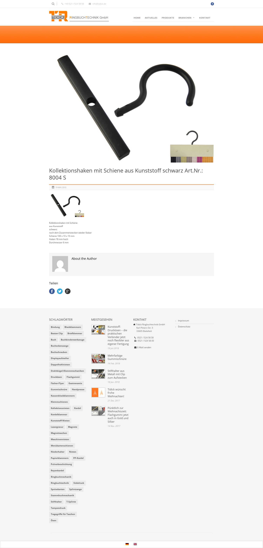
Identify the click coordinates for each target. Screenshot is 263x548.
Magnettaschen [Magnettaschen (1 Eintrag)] (59, 433)
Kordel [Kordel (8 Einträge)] (77, 408)
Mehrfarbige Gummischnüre (117, 357)
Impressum (183, 320)
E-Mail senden (144, 347)
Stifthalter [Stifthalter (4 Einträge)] (56, 501)
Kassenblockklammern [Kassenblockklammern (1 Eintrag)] (63, 395)
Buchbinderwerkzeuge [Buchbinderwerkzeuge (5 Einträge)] (72, 339)
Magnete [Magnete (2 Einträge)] (72, 426)
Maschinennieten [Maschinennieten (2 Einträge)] (60, 439)
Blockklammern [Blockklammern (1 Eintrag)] (73, 327)
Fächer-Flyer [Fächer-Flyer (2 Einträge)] (57, 383)
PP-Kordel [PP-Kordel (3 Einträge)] (78, 458)
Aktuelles (151, 17)
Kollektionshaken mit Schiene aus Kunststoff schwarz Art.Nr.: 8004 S (126, 174)
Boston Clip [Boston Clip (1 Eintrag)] (57, 333)
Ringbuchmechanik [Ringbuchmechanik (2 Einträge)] (61, 476)
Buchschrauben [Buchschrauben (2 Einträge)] (59, 352)
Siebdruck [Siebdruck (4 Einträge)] (78, 482)
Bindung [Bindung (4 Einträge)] (55, 327)
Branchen (186, 17)
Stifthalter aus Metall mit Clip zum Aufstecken (117, 374)
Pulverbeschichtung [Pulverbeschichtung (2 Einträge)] (61, 464)
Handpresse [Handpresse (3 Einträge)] (78, 389)
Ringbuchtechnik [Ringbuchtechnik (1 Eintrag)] (60, 482)
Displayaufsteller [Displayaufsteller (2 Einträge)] (60, 358)
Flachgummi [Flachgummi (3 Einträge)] (73, 376)
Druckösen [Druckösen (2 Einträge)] (56, 376)
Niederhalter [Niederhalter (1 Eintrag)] (57, 451)
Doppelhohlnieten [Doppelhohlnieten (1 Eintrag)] (60, 364)
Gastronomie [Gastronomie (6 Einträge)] (75, 383)
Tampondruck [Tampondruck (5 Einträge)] (58, 507)
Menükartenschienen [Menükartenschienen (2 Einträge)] (62, 445)
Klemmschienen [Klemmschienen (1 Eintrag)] (59, 401)
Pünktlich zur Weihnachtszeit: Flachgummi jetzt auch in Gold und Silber (118, 414)
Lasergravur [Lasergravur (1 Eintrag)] (57, 426)
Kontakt (204, 17)
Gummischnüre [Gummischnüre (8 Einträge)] (59, 389)
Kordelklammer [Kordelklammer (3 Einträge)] (59, 414)
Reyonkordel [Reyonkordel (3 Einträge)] (57, 470)
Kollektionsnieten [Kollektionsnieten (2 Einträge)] (60, 408)
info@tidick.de (99, 3)
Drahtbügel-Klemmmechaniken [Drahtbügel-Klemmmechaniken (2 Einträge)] (67, 370)
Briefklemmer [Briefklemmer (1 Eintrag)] (75, 333)
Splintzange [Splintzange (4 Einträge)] (75, 489)
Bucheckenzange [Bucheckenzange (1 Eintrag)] (59, 345)
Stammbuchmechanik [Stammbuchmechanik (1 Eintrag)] (62, 495)
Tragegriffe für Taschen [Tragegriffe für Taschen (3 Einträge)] (63, 514)
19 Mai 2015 (60, 187)
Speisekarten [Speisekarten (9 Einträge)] (58, 489)
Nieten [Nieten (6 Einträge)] (72, 451)
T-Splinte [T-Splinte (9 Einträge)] (71, 501)
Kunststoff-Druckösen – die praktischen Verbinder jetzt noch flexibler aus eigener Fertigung (118, 335)
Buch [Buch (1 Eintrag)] (53, 339)
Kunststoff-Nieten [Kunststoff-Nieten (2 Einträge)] (60, 420)
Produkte (168, 17)
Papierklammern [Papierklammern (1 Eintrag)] (60, 458)
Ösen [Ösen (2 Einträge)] (53, 520)
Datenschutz (184, 326)
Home (137, 17)
